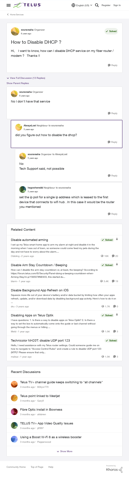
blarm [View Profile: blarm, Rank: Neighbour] (14, 281)
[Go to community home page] (27, 5)
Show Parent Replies (18, 83)
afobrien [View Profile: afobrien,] (41, 414)
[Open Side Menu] (8, 5)
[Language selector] (82, 5)
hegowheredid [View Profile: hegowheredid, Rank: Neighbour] (35, 187)
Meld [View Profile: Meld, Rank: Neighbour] (13, 331)
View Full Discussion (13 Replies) (26, 77)
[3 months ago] (27, 387)
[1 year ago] (24, 281)
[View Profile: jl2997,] (14, 425)
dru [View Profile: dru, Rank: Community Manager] (12, 306)
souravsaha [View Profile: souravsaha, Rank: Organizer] (27, 29)
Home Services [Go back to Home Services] (15, 14)
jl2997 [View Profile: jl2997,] (40, 428)
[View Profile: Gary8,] (14, 398)
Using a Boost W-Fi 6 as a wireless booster (50, 437)
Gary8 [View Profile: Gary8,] (40, 400)
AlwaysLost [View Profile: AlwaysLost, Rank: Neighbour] (30, 125)
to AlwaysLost (59, 154)
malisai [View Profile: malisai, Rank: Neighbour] (14, 356)
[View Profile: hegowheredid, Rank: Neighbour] (22, 189)
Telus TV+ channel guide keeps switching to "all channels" (61, 382)
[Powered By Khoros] (114, 469)
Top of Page (37, 466)
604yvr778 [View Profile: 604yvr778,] (43, 386)
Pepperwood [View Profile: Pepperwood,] (44, 441)
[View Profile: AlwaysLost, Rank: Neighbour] (18, 127)
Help (50, 466)
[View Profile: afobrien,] (14, 411)
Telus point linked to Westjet (40, 396)
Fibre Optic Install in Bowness (41, 409)
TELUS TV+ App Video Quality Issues (46, 423)
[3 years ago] (22, 306)
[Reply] (112, 65)
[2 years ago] (27, 256)
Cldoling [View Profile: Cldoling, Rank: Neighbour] (15, 256)
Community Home (16, 466)
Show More (64, 451)
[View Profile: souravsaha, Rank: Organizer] (15, 31)
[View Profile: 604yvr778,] (14, 384)
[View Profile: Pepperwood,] (14, 439)
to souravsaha (56, 125)
